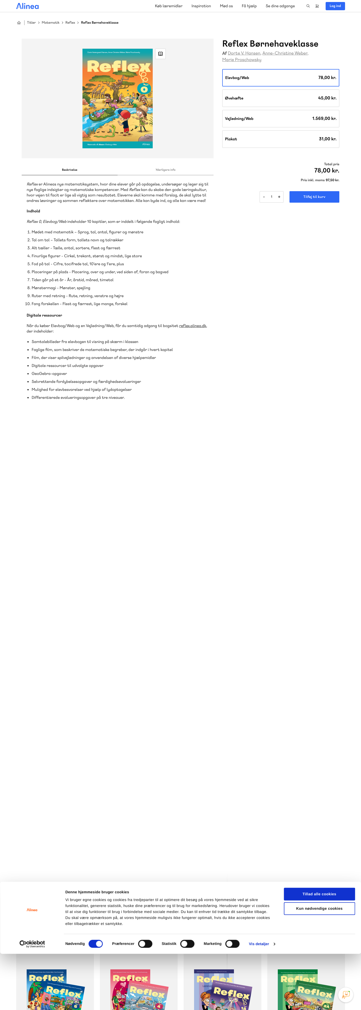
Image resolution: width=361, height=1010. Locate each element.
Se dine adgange (280, 5)
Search (308, 5)
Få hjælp (249, 5)
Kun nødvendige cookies (319, 965)
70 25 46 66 (124, 871)
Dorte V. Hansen (244, 53)
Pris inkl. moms (313, 180)
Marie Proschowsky (241, 60)
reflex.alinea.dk (192, 325)
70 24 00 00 (305, 901)
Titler (31, 23)
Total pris (331, 164)
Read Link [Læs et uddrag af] (160, 54)
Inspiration (201, 5)
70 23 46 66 (215, 871)
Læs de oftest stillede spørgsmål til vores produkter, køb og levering (222, 911)
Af (224, 53)
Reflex (70, 23)
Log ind (335, 6)
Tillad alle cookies (319, 950)
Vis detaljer (259, 1000)
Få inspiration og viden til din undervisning (128, 911)
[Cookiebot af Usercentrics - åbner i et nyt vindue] (32, 1000)
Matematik (51, 23)
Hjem (19, 22)
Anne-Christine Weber (284, 53)
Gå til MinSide (297, 855)
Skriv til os (123, 882)
